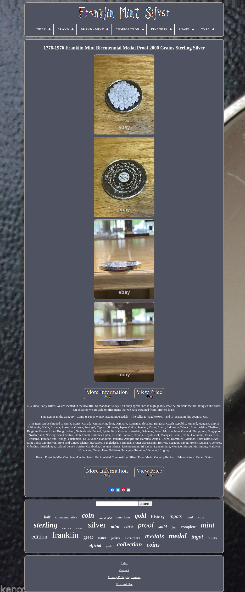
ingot (197, 537)
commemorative (66, 517)
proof (146, 525)
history (158, 516)
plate (109, 546)
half (47, 517)
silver (97, 524)
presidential (105, 518)
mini (115, 526)
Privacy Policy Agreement (124, 577)
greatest (115, 538)
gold (140, 515)
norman (79, 528)
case (201, 517)
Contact (124, 570)
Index (124, 563)
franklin (65, 535)
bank (190, 517)
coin (88, 515)
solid (162, 526)
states (212, 538)
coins (153, 544)
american (123, 517)
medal (178, 536)
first (174, 527)
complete (188, 527)
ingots (175, 516)
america (66, 528)
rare (128, 526)
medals (154, 536)
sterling (46, 525)
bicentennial (132, 538)
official (95, 545)
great (88, 537)
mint (208, 525)
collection (129, 544)
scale (102, 537)
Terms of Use (124, 584)
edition (39, 536)
